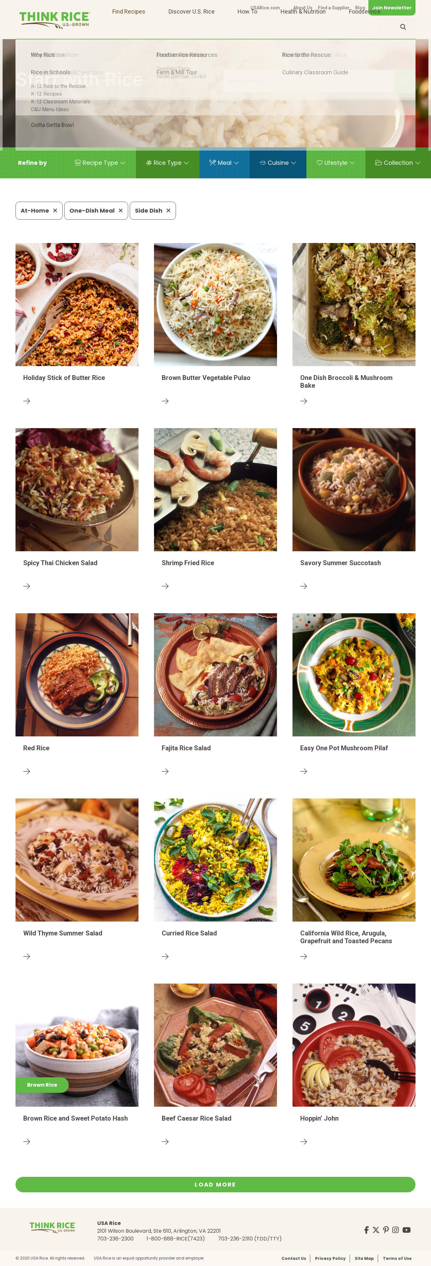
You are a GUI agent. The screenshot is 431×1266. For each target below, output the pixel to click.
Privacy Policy (330, 1258)
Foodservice (365, 27)
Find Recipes (128, 27)
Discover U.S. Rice (192, 27)
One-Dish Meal (96, 210)
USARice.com (265, 7)
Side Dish (153, 210)
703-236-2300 (115, 1238)
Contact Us (294, 1258)
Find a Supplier (334, 7)
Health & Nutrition (303, 27)
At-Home (39, 210)
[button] (32, 163)
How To (247, 27)
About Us (303, 7)
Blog (360, 7)
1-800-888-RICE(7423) (176, 1238)
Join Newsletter (392, 8)
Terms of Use (397, 1258)
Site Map (364, 1258)
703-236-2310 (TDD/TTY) (250, 1238)
